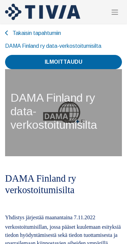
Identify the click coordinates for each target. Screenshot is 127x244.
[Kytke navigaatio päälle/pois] (115, 12)
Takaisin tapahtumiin (33, 33)
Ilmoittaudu (63, 62)
